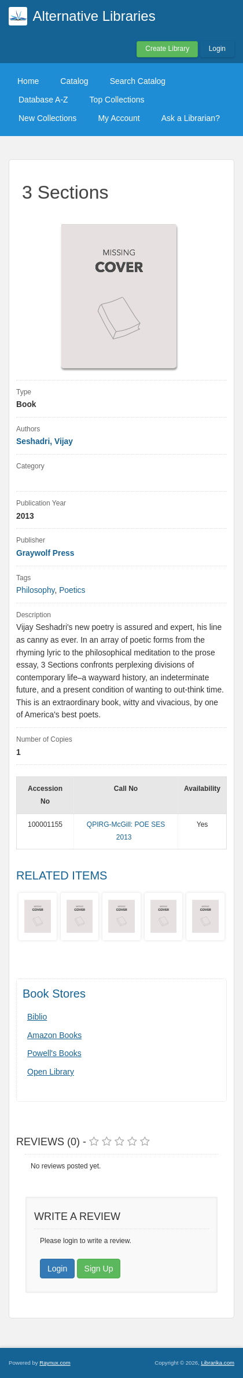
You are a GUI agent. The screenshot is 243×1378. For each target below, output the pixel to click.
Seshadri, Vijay (44, 441)
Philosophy (35, 590)
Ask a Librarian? (190, 118)
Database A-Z (43, 99)
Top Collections (117, 99)
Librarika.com (217, 1362)
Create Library (167, 49)
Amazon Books (54, 1035)
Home (28, 81)
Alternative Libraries (94, 16)
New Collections (47, 118)
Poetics (72, 590)
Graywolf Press (45, 553)
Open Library (50, 1071)
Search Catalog (138, 81)
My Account (118, 118)
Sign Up (98, 1268)
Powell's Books (54, 1053)
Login (217, 49)
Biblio (37, 1016)
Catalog (74, 81)
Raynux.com (54, 1362)
